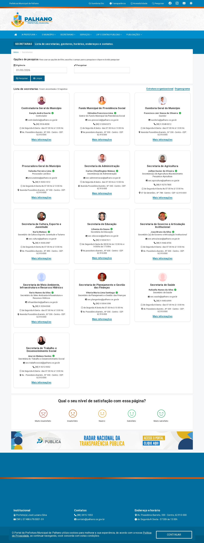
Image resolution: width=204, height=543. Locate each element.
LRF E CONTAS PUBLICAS (109, 34)
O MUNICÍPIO (49, 34)
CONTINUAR (174, 534)
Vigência (19, 65)
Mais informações (41, 139)
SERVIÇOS (85, 34)
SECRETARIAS (67, 34)
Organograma (182, 88)
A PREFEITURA (29, 34)
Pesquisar (80, 65)
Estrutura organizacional (159, 88)
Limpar (37, 78)
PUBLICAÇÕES (134, 34)
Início (16, 52)
